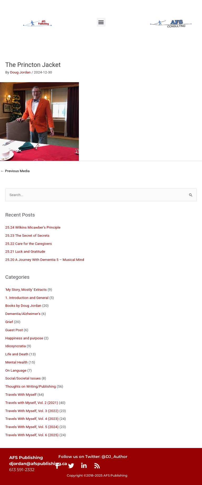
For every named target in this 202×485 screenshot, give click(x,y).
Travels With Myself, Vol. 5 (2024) (31, 427)
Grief (9, 322)
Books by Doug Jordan (23, 305)
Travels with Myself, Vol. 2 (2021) (31, 402)
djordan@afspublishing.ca (38, 463)
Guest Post (14, 330)
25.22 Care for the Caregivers (29, 243)
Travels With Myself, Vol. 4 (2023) (31, 419)
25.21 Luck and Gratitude (25, 251)
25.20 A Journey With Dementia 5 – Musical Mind (44, 259)
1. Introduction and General (26, 298)
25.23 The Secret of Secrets (27, 235)
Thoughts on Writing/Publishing (30, 386)
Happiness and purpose (24, 338)
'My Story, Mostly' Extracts (26, 289)
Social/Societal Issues (23, 378)
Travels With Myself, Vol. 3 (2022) (31, 411)
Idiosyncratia (15, 346)
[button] (101, 22)
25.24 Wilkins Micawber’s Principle (32, 227)
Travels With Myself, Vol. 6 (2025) (31, 435)
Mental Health (16, 362)
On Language (15, 370)
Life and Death (16, 354)
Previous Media (15, 171)
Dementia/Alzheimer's (23, 314)
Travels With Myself (21, 394)
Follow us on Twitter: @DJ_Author (92, 456)
